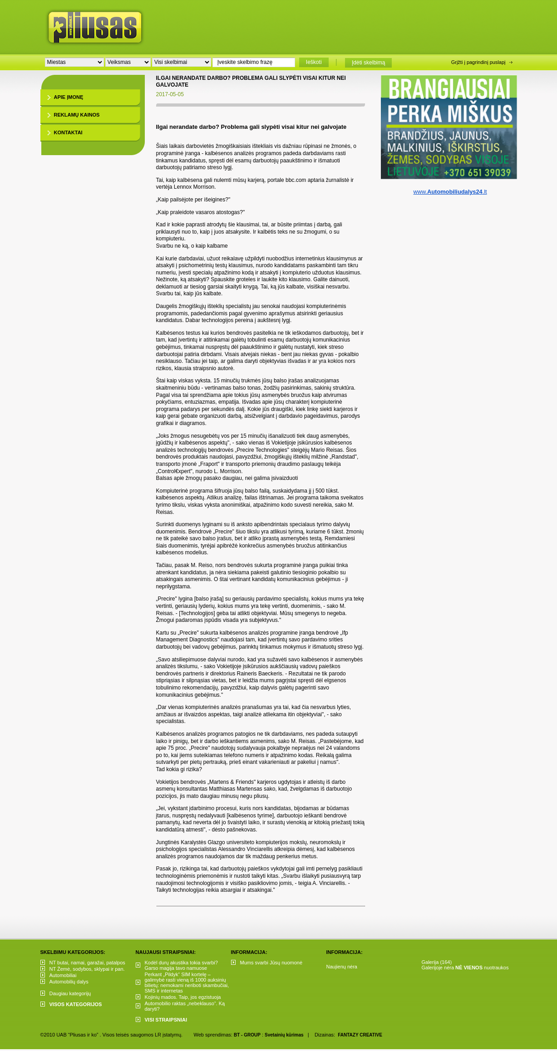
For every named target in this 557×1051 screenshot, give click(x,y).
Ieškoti (314, 62)
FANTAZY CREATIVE (360, 1034)
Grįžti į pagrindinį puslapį (478, 62)
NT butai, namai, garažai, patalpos (87, 962)
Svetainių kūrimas (284, 1034)
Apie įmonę (69, 97)
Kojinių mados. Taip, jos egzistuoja (183, 997)
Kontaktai (68, 132)
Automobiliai (63, 975)
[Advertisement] (342, 25)
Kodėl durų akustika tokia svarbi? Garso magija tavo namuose (181, 965)
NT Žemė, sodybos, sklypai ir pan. (87, 969)
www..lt (450, 191)
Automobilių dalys (69, 981)
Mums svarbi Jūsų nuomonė (271, 962)
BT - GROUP (247, 1034)
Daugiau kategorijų (70, 993)
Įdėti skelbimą (368, 62)
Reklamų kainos (77, 114)
